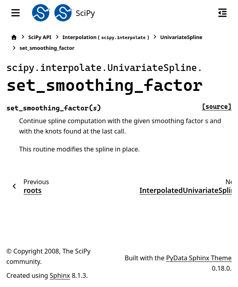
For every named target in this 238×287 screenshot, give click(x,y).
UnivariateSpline (181, 37)
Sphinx (60, 275)
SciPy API (39, 37)
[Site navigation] (15, 13)
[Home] (14, 37)
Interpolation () (106, 37)
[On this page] (222, 13)
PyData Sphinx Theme (199, 258)
